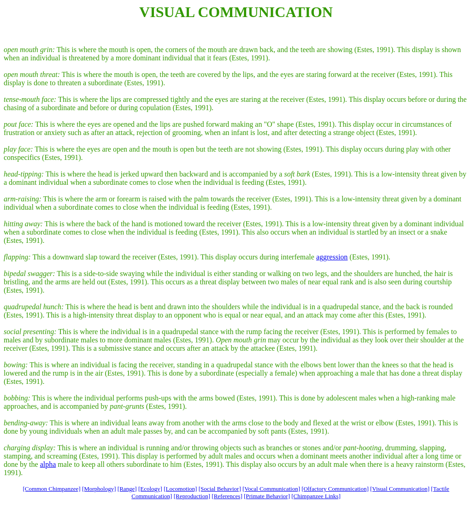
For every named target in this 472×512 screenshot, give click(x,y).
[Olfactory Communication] (335, 488)
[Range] (127, 488)
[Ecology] (150, 488)
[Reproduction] (192, 496)
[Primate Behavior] (267, 496)
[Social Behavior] (220, 488)
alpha (48, 464)
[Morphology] (99, 488)
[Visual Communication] (400, 488)
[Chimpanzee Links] (316, 496)
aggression (332, 257)
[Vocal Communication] (271, 488)
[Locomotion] (180, 488)
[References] (227, 496)
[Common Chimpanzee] (51, 488)
